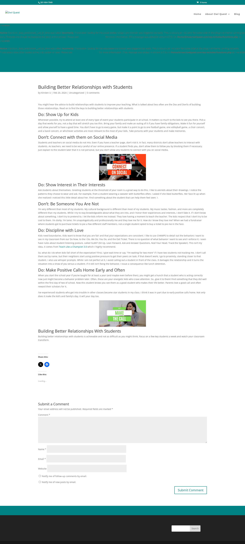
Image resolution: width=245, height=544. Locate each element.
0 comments (93, 92)
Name (42, 449)
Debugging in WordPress (92, 36)
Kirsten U (46, 92)
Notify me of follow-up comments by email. (64, 476)
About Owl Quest (216, 14)
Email (42, 458)
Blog (237, 14)
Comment (44, 414)
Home (197, 14)
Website (42, 468)
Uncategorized (76, 92)
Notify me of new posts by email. (59, 482)
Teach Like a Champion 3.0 (73, 246)
